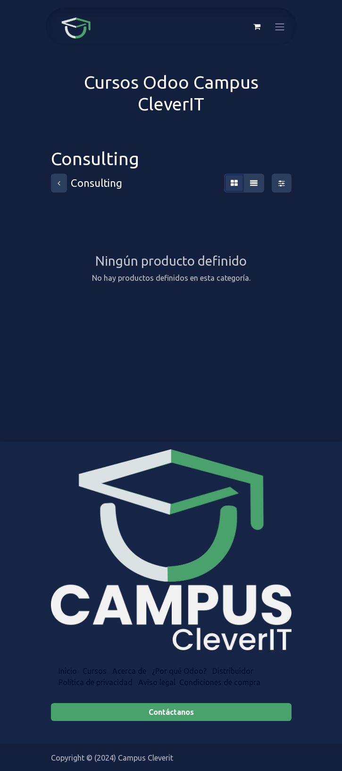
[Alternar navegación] (279, 26)
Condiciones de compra (219, 682)
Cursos (95, 671)
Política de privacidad (95, 682)
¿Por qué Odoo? (179, 671)
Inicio (67, 671)
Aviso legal (156, 682)
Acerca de (129, 671)
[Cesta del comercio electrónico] (257, 26)
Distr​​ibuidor (233, 671)
